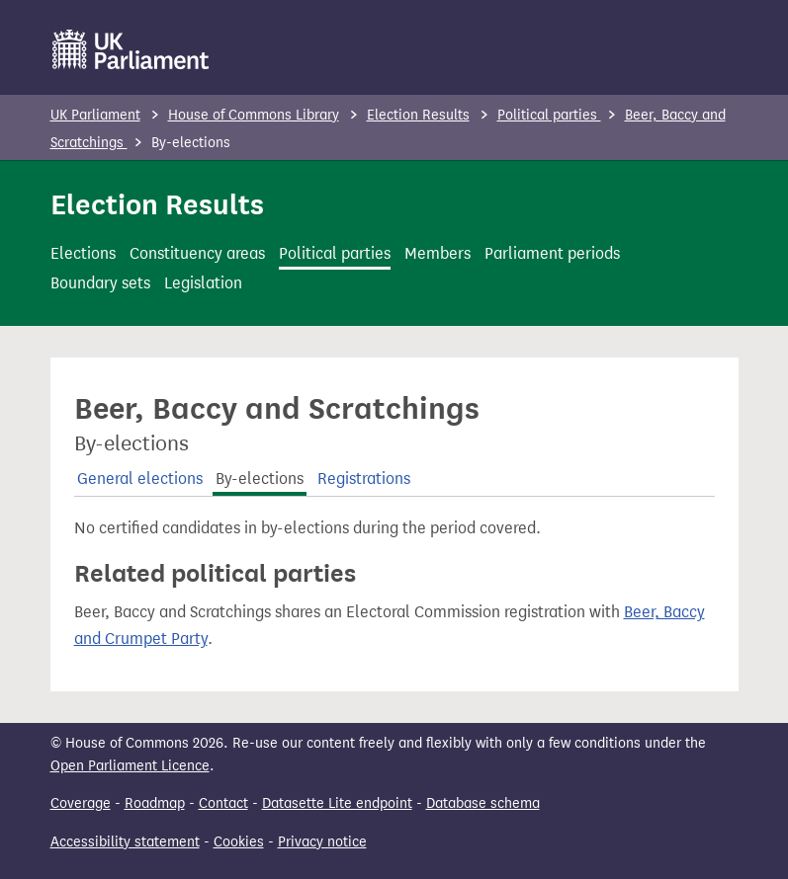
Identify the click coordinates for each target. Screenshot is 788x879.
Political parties (549, 115)
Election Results (418, 115)
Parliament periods (552, 253)
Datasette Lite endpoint (337, 803)
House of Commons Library (253, 115)
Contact (223, 803)
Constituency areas (197, 253)
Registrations (363, 478)
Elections (83, 253)
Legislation (203, 283)
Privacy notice (322, 842)
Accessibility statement (125, 842)
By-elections (260, 478)
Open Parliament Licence (130, 766)
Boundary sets (100, 283)
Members (437, 253)
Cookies (239, 842)
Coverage (80, 803)
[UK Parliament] (131, 49)
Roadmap (155, 803)
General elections (140, 478)
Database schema (483, 803)
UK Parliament (95, 115)
